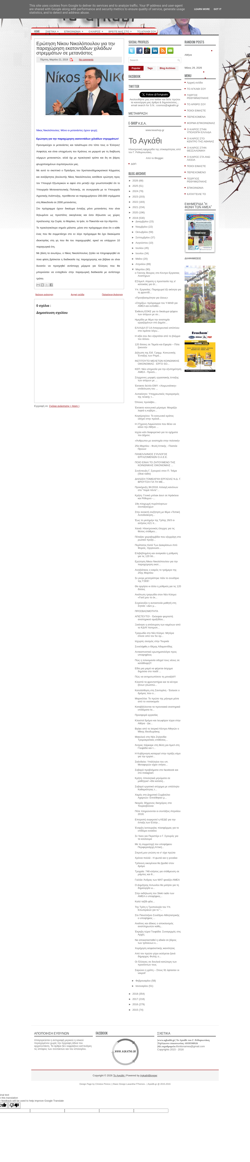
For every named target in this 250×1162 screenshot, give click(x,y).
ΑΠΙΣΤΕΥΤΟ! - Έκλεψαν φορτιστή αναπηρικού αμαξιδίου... (154, 618)
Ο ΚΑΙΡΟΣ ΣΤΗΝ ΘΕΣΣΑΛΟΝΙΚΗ (196, 149)
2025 (135, 185)
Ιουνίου (140, 253)
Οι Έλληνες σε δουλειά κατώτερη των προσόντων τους (156, 963)
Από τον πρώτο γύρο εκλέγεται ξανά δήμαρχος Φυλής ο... (155, 955)
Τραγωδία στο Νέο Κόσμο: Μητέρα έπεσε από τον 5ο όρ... (154, 634)
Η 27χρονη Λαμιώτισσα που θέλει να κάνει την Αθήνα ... (155, 425)
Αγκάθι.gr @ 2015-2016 (159, 1084)
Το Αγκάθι (145, 140)
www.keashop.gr (155, 130)
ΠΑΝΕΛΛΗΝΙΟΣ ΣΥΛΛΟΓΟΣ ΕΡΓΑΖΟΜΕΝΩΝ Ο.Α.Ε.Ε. (151, 456)
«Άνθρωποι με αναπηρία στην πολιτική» (157, 440)
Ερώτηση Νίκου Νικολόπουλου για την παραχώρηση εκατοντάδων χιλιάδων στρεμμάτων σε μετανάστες (75, 48)
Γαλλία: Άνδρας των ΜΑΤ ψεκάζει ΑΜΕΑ (157, 879)
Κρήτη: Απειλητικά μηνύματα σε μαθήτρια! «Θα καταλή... (152, 779)
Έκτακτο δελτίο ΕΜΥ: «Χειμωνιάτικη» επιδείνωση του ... (155, 387)
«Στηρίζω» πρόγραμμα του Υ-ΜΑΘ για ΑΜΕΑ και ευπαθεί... (156, 304)
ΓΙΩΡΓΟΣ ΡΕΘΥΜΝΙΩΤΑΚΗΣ (198, 97)
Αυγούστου (142, 242)
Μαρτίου (140, 269)
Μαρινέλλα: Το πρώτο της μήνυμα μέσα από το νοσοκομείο (157, 700)
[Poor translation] (14, 1105)
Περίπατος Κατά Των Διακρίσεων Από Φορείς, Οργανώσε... (156, 546)
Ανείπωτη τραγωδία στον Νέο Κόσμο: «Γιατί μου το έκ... (156, 596)
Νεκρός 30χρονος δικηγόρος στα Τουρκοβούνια (153, 804)
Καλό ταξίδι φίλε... (145, 901)
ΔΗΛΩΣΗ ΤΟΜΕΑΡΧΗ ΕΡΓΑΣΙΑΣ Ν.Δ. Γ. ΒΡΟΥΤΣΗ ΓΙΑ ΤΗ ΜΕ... (158, 480)
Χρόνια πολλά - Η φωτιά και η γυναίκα (156, 857)
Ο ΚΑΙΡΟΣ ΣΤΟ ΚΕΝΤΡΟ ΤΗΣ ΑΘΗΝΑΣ (200, 140)
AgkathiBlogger (148, 1075)
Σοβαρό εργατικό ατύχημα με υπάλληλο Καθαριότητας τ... (157, 788)
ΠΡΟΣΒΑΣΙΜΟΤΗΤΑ (146, 611)
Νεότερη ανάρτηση (44, 294)
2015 (135, 1009)
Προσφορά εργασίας (146, 714)
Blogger (158, 158)
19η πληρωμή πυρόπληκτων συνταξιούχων (151, 505)
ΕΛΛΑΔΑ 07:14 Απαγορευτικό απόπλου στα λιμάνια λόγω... (157, 329)
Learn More (202, 9)
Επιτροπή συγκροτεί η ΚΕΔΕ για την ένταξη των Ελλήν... (155, 821)
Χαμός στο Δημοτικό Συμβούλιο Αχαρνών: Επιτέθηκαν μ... (152, 796)
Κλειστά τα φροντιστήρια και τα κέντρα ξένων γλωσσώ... (156, 683)
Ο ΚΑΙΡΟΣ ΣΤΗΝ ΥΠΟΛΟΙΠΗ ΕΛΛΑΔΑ (199, 131)
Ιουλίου (140, 248)
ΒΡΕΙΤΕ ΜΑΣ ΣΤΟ (121, 30)
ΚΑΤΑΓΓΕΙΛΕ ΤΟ (196, 194)
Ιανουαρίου (142, 985)
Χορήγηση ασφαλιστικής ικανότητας (155, 948)
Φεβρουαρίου (143, 980)
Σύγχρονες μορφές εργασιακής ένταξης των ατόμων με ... (157, 379)
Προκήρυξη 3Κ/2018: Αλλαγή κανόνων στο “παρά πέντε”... (156, 489)
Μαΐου (139, 258)
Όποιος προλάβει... (145, 402)
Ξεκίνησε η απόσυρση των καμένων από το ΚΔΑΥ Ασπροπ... (157, 626)
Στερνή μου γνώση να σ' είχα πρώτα (155, 852)
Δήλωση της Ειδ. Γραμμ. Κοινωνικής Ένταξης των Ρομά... (155, 354)
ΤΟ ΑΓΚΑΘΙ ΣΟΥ (146, 31)
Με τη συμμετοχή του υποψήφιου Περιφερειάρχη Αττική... (153, 846)
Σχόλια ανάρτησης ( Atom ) (64, 406)
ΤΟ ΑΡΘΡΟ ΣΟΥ (196, 104)
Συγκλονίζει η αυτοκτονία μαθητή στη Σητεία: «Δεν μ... (155, 604)
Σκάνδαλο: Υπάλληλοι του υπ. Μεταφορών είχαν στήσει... (151, 763)
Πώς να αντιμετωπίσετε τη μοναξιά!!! (155, 676)
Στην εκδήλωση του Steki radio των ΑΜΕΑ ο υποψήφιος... (154, 895)
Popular (136, 68)
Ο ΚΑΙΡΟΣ (97, 30)
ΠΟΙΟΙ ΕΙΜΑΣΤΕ (196, 110)
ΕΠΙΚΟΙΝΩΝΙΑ (75, 30)
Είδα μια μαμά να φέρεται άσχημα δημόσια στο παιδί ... (154, 670)
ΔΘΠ (133, 163)
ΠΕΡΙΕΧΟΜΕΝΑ (196, 116)
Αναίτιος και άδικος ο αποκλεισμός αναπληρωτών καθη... (154, 925)
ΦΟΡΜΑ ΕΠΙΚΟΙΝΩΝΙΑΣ (201, 123)
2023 (135, 196)
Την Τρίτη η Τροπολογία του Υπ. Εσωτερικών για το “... (153, 908)
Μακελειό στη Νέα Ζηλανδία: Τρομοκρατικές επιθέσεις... (151, 738)
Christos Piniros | (103, 1084)
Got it (217, 9)
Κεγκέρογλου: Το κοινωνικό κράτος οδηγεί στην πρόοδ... (154, 417)
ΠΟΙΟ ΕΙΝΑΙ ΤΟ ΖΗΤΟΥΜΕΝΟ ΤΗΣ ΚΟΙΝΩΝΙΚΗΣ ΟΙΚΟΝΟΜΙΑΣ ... (155, 464)
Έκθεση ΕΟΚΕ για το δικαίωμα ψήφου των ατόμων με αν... (156, 313)
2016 (135, 1004)
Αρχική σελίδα (77, 294)
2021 (135, 207)
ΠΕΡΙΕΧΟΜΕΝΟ (196, 172)
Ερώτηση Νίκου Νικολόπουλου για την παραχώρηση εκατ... (156, 563)
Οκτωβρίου (142, 232)
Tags (150, 68)
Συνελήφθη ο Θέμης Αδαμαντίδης (153, 646)
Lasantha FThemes (136, 1084)
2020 (135, 212)
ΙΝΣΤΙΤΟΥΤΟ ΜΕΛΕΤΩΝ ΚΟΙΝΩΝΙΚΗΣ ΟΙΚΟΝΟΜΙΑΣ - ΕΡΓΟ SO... (157, 362)
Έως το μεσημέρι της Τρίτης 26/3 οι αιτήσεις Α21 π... (154, 522)
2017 (135, 999)
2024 (135, 191)
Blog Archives (167, 68)
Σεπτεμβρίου (143, 237)
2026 (135, 180)
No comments (86, 59)
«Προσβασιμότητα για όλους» (151, 297)
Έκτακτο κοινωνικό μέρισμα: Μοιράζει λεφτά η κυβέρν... (156, 409)
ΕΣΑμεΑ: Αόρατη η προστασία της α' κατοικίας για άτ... (155, 283)
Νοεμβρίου (142, 226)
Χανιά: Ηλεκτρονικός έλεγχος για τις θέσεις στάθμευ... (155, 530)
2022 (135, 201)
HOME (37, 31)
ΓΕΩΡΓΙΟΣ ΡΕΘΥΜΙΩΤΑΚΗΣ (197, 180)
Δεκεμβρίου (142, 221)
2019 (135, 217)
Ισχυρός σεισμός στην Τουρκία (152, 641)
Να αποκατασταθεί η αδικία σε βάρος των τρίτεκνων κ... (155, 941)
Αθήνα (188, 54)
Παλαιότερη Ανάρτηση (112, 294)
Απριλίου (141, 264)
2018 (135, 993)
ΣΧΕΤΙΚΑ (53, 30)
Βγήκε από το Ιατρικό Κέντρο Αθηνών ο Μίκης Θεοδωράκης (157, 730)
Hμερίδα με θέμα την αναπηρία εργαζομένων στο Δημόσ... (152, 321)
